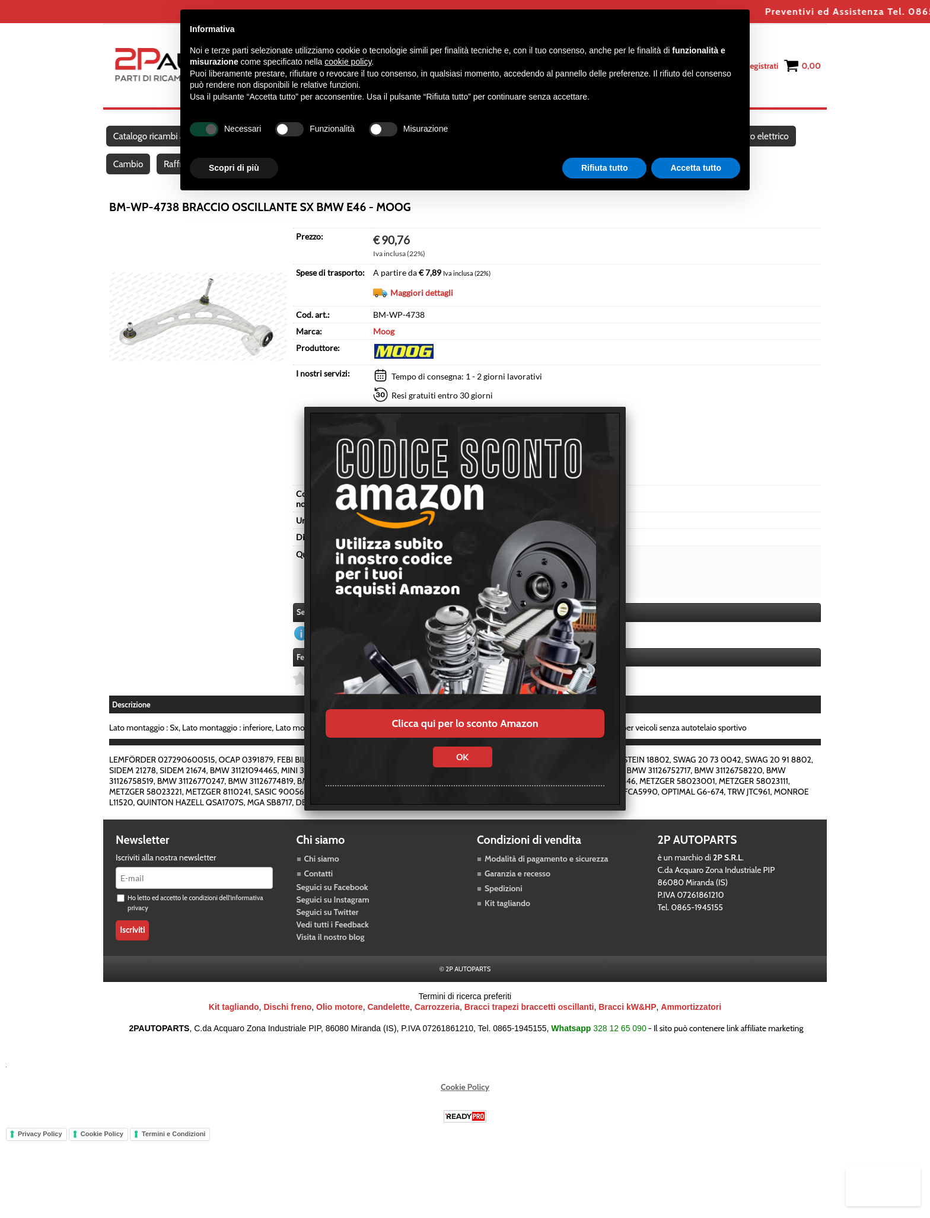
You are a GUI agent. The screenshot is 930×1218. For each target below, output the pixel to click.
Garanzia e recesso (517, 891)
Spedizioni (504, 906)
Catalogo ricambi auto (156, 141)
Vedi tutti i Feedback (333, 942)
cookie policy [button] (347, 61)
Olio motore (339, 1024)
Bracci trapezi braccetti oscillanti (529, 1024)
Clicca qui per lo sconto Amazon (464, 723)
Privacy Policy (40, 1151)
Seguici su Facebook (332, 905)
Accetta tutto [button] (695, 168)
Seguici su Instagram (333, 917)
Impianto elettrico (765, 141)
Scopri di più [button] (234, 168)
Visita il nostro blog (331, 954)
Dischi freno (287, 1024)
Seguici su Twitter (328, 929)
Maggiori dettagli (421, 312)
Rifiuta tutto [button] (604, 168)
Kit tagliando (507, 921)
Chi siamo (321, 876)
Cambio (129, 178)
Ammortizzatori (691, 1024)
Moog (383, 350)
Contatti (318, 891)
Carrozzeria (437, 1024)
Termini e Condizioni (173, 1151)
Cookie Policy (465, 1104)
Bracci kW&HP (627, 1024)
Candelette (388, 1024)
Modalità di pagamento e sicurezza (546, 876)
